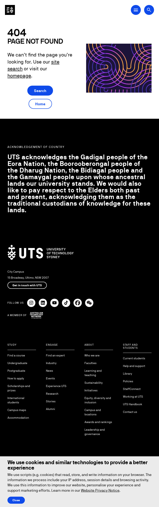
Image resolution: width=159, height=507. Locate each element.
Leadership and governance (94, 432)
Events (50, 378)
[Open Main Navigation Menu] (136, 10)
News (49, 370)
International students (15, 400)
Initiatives (91, 390)
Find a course (16, 355)
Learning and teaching (93, 373)
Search (40, 91)
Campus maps (16, 410)
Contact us (130, 412)
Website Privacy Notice (100, 490)
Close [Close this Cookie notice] (16, 500)
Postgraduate (16, 370)
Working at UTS (133, 396)
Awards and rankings (98, 422)
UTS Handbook (132, 404)
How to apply (15, 378)
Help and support (134, 366)
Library (127, 373)
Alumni (50, 409)
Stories (50, 401)
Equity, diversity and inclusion (97, 400)
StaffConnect (132, 389)
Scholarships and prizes (18, 388)
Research (52, 393)
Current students (134, 358)
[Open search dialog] (149, 10)
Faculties (90, 363)
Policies (128, 381)
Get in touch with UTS (27, 285)
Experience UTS (56, 386)
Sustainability (93, 382)
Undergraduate (17, 363)
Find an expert (55, 355)
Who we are (92, 355)
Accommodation (18, 417)
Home (40, 104)
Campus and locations (92, 412)
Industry (51, 363)
